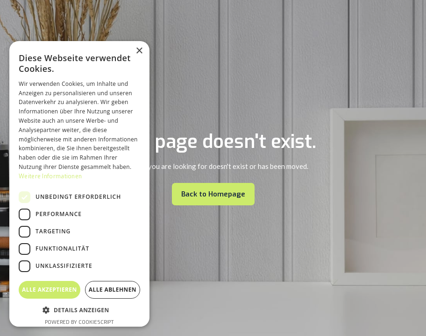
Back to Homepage (213, 194)
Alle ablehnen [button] (112, 290)
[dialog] (79, 184)
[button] (79, 310)
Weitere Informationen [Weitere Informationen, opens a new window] (50, 176)
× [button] (138, 51)
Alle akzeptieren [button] (49, 290)
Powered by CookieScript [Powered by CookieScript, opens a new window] (79, 322)
